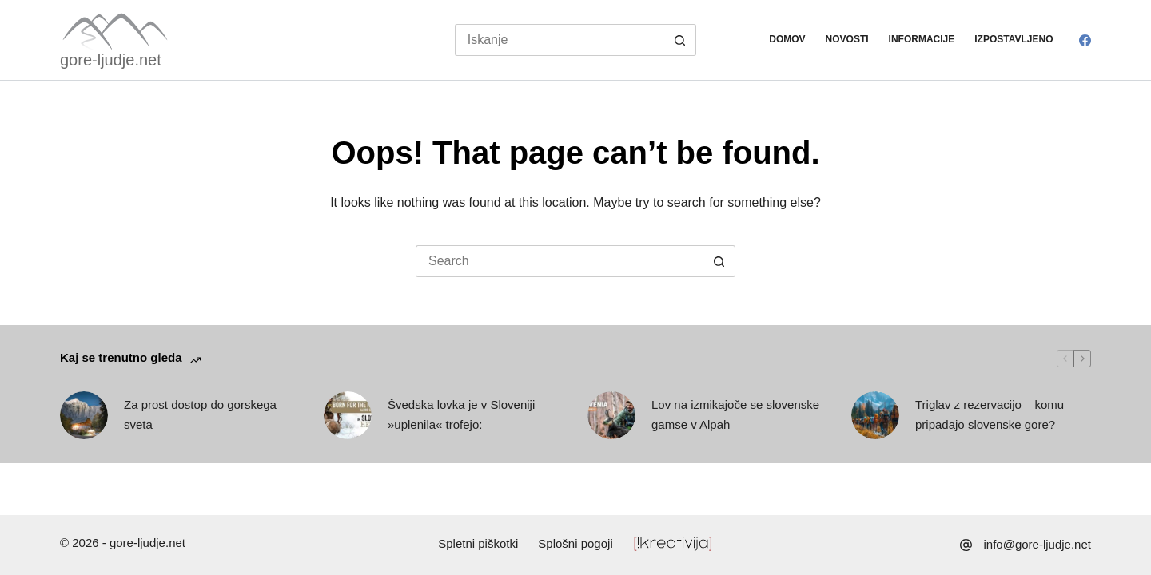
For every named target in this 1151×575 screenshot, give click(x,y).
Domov (787, 39)
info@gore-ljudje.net (1037, 544)
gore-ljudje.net (110, 60)
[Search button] (680, 40)
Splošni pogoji (575, 543)
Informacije (922, 39)
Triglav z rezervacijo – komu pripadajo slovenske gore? (989, 414)
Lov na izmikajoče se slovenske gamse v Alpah (735, 414)
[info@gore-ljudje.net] (966, 545)
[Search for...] (560, 40)
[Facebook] (1085, 40)
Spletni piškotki (478, 543)
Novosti (847, 39)
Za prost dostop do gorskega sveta (200, 414)
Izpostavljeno (1013, 39)
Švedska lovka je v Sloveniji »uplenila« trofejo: (461, 414)
